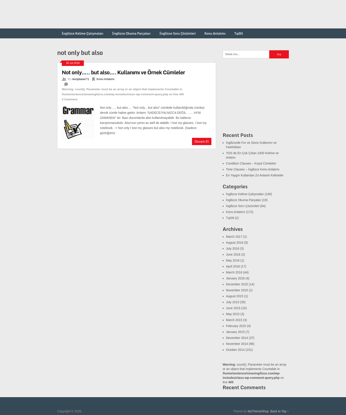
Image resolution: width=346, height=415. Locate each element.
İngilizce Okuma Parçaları (131, 33)
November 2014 (237, 344)
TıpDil (238, 33)
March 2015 (234, 320)
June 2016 (233, 254)
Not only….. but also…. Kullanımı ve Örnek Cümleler (123, 72)
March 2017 (234, 236)
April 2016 (233, 266)
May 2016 (232, 260)
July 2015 (232, 302)
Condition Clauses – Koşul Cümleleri (251, 163)
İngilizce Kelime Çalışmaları (82, 33)
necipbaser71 (80, 79)
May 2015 (232, 314)
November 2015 (237, 290)
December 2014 (237, 338)
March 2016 (234, 272)
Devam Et (202, 141)
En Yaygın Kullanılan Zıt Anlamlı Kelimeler (255, 175)
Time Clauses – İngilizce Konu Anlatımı (252, 169)
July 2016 (232, 248)
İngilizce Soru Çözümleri (177, 33)
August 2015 (234, 296)
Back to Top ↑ (279, 411)
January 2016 (235, 278)
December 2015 (237, 284)
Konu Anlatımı (215, 33)
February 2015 (236, 326)
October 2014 (235, 349)
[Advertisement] (208, 14)
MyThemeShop (258, 411)
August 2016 (234, 242)
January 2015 (235, 332)
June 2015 (233, 308)
